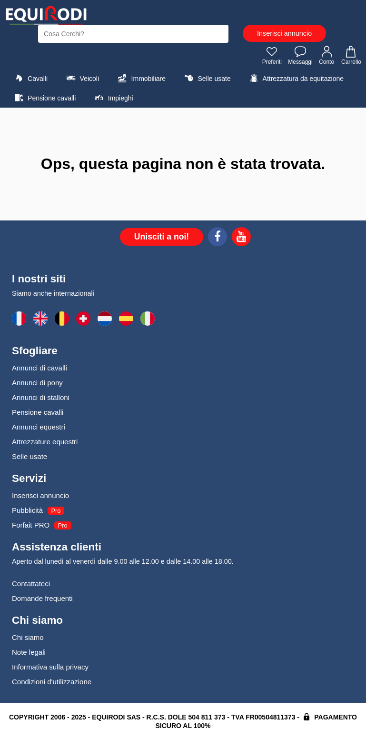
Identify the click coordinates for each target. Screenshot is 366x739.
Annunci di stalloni (40, 397)
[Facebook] (217, 238)
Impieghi (112, 97)
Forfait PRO (30, 525)
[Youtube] (241, 238)
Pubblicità (27, 510)
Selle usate (206, 78)
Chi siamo (28, 637)
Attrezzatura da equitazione (295, 78)
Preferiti (272, 55)
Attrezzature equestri (45, 442)
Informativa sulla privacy (50, 667)
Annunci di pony (37, 383)
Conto (327, 55)
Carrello (350, 55)
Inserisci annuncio (284, 33)
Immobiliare (141, 78)
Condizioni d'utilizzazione (51, 682)
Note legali (29, 652)
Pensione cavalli (44, 97)
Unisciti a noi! (161, 236)
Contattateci (31, 583)
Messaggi (300, 55)
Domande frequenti (42, 598)
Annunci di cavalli (39, 368)
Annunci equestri (38, 427)
